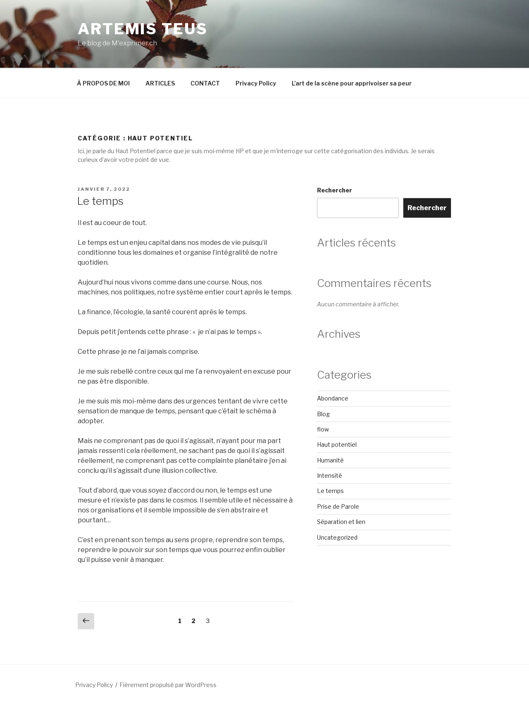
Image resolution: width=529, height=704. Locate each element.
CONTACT (205, 83)
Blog (323, 413)
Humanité (330, 460)
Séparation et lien (341, 521)
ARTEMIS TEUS (143, 29)
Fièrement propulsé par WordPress (168, 684)
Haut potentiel (337, 444)
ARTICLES (160, 83)
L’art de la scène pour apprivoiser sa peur (352, 83)
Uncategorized (337, 537)
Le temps (100, 200)
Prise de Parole (338, 506)
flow (323, 429)
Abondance (332, 398)
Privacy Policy (256, 83)
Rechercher (334, 190)
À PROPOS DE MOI (103, 83)
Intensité (329, 475)
